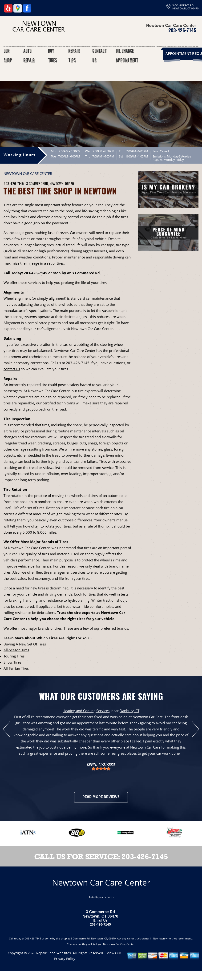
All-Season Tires (16, 650)
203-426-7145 (182, 30)
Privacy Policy (64, 958)
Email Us (100, 920)
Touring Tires (14, 656)
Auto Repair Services (101, 897)
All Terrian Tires (16, 668)
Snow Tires (12, 662)
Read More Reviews (101, 797)
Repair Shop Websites (53, 953)
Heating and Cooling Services (86, 710)
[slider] (101, 768)
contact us (12, 369)
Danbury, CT (129, 710)
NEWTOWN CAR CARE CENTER (28, 173)
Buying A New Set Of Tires (25, 644)
